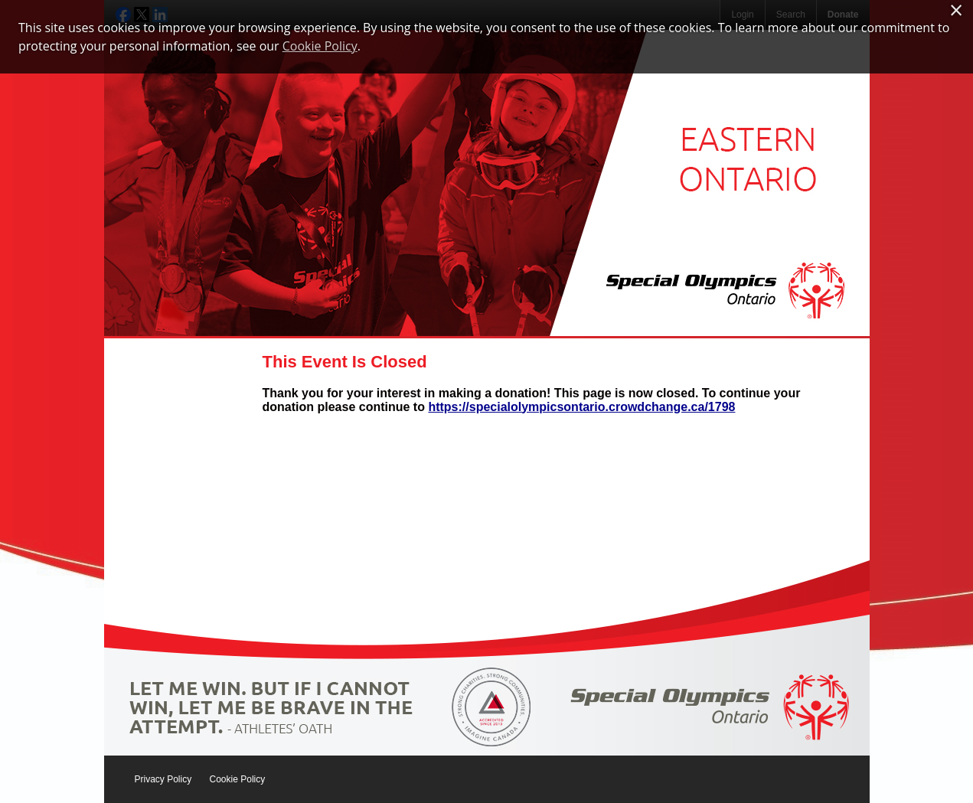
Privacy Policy (163, 779)
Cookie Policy (238, 779)
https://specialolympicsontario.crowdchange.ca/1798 (581, 406)
